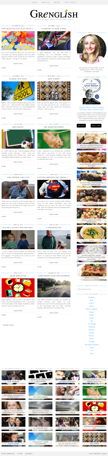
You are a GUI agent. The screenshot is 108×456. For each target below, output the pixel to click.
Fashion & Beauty (91, 309)
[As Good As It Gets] (67, 377)
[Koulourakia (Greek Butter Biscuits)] (91, 160)
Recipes (57, 2)
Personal (91, 330)
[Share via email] (7, 68)
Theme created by (97, 453)
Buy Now (81, 126)
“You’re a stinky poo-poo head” (18, 227)
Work (91, 353)
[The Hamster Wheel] (94, 393)
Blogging (92, 297)
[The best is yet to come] (67, 424)
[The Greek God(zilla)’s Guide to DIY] (13, 393)
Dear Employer (18, 276)
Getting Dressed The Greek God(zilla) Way (59, 177)
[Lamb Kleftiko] (91, 197)
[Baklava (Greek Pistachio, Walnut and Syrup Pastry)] (91, 141)
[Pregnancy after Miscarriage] (40, 440)
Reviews (91, 336)
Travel (92, 347)
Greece (91, 315)
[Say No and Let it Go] (67, 440)
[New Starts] (94, 440)
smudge (91, 341)
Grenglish (11, 453)
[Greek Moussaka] (91, 272)
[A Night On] (13, 424)
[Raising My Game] (67, 408)
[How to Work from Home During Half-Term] (94, 377)
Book (91, 300)
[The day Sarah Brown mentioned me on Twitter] (13, 408)
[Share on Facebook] (8, 68)
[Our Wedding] (13, 377)
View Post (18, 63)
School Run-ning (18, 79)
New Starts (54, 79)
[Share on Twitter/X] (9, 68)
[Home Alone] (13, 440)
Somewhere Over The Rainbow (54, 276)
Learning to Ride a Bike (53, 29)
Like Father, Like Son (18, 177)
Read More (96, 126)
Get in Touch (70, 2)
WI (91, 350)
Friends (91, 312)
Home (34, 2)
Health (91, 318)
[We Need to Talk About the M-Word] (40, 377)
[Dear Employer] (94, 408)
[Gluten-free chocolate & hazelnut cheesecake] (91, 179)
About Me (45, 2)
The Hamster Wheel (54, 127)
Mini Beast (18, 127)
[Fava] (91, 235)
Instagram (29, 453)
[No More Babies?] (40, 393)
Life (91, 321)
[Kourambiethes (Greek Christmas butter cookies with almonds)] (91, 253)
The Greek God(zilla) (92, 344)
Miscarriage (91, 324)
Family (91, 306)
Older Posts (8, 325)
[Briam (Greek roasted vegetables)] (91, 216)
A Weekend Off (54, 227)
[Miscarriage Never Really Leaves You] (40, 408)
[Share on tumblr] (11, 68)
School (91, 338)
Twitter (19, 453)
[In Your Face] (67, 393)
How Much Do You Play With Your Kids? (22, 29)
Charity (91, 303)
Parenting (91, 327)
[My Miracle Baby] (40, 424)
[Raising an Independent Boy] (94, 424)
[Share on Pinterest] (10, 68)
